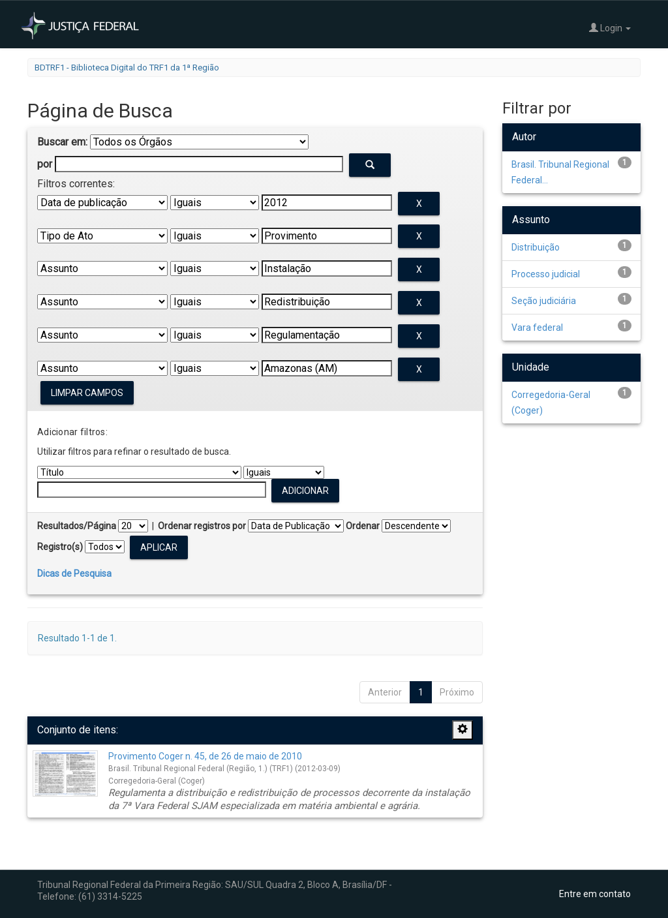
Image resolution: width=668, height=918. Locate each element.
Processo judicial (545, 274)
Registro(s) (60, 547)
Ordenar (363, 526)
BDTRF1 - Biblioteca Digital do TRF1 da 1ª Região (127, 67)
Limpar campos (87, 393)
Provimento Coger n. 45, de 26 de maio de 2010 (205, 756)
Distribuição (535, 247)
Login (610, 27)
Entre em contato (595, 894)
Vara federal (537, 327)
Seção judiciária (543, 301)
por (44, 164)
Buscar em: (62, 142)
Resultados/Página (76, 526)
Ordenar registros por (202, 526)
